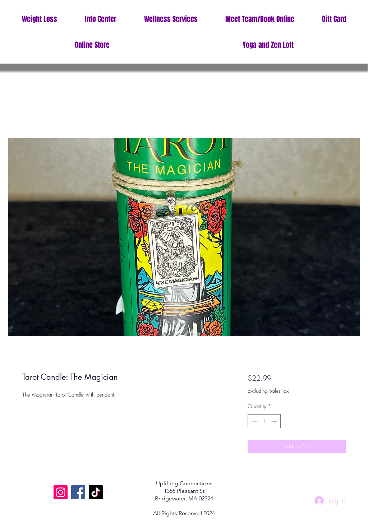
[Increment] (275, 421)
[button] (100, 19)
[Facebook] (78, 492)
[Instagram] (61, 492)
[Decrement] (253, 421)
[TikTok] (96, 492)
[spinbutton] (264, 421)
